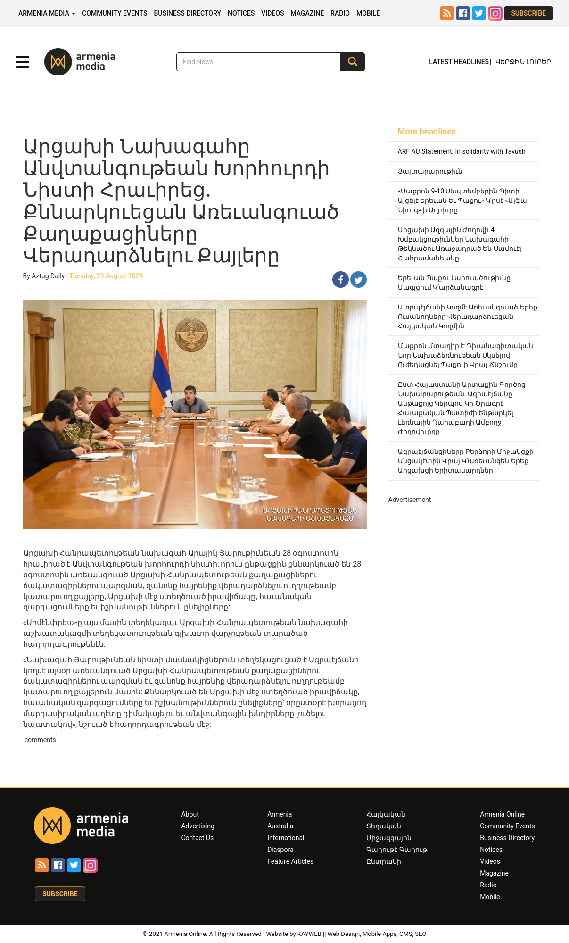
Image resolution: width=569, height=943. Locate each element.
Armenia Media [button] (46, 13)
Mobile (368, 13)
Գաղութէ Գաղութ (396, 849)
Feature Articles (290, 861)
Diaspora (280, 849)
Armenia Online (502, 814)
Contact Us (197, 838)
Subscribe (528, 13)
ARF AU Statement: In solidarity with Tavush (462, 151)
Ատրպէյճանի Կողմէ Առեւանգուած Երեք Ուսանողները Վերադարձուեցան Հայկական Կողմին (467, 316)
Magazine (307, 13)
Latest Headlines (459, 62)
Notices (241, 13)
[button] (22, 62)
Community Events (114, 13)
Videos (272, 13)
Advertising (197, 826)
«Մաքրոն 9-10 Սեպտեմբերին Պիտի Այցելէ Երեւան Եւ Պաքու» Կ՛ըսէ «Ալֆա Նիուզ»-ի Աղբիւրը (463, 200)
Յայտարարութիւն (430, 171)
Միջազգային (389, 838)
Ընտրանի (383, 861)
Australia (280, 826)
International (285, 838)
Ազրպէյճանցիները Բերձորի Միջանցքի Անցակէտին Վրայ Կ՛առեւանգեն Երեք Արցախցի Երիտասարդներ (466, 461)
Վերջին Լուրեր (523, 62)
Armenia (279, 814)
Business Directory (187, 13)
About (189, 814)
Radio (340, 13)
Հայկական (385, 814)
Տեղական (383, 826)
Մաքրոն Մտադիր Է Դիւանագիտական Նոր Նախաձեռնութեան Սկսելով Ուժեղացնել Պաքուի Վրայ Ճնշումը (465, 355)
